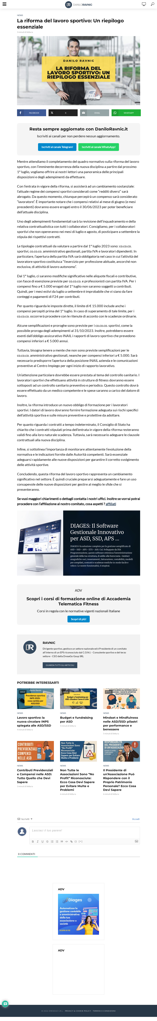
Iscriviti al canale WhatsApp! (99, 146)
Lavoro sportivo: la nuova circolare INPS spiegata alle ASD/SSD (35, 721)
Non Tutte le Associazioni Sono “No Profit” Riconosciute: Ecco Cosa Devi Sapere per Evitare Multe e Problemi (78, 777)
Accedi (136, 813)
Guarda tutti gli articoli (60, 664)
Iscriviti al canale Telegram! (57, 146)
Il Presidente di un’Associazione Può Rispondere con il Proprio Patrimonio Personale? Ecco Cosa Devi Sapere (121, 777)
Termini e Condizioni (104, 1005)
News (20, 15)
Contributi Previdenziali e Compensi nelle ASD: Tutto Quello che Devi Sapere (34, 775)
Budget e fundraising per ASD (78, 719)
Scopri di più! (78, 618)
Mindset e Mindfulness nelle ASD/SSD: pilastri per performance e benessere (119, 723)
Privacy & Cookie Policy (78, 1005)
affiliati (111, 504)
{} (76, 836)
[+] (81, 836)
